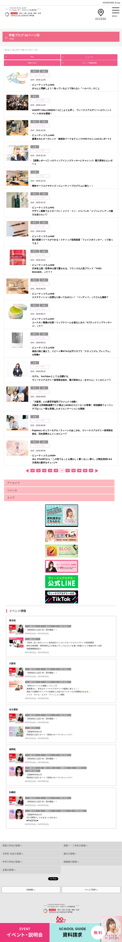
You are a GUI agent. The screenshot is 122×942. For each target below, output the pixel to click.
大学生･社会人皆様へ (12, 853)
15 (56, 470)
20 (85, 470)
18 (73, 470)
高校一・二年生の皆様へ (76, 845)
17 (68, 470)
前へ (27, 471)
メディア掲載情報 (89, 62)
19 (79, 470)
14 (50, 470)
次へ (97, 471)
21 (91, 470)
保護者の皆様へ (71, 861)
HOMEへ (31, 889)
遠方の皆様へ (70, 853)
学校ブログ (32, 62)
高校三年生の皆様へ (12, 845)
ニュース (89, 56)
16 (62, 470)
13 (44, 470)
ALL (32, 56)
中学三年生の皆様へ (12, 861)
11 (33, 470)
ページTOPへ (91, 889)
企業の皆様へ (9, 870)
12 (38, 470)
